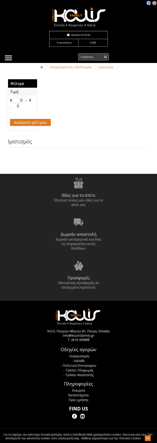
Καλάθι (79, 361)
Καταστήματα (78, 395)
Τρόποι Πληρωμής (80, 370)
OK (148, 438)
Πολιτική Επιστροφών (79, 365)
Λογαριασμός (79, 356)
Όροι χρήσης (79, 400)
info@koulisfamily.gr (78, 335)
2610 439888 (80, 340)
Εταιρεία (78, 390)
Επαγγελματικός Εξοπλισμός (71, 67)
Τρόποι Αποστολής (79, 375)
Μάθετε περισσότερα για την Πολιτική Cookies (111, 438)
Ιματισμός (106, 67)
